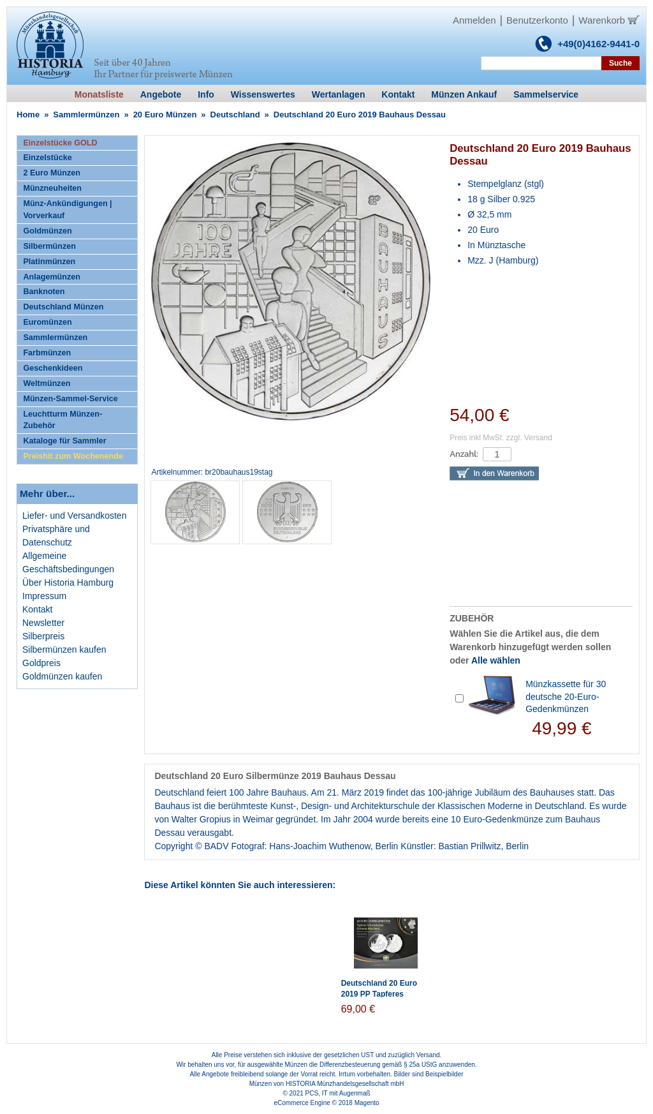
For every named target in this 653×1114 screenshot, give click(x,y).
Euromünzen (47, 322)
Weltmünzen (46, 383)
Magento (367, 1102)
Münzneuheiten (52, 188)
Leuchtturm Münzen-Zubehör (62, 420)
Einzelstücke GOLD (60, 142)
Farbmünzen (47, 352)
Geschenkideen (52, 368)
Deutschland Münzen (63, 306)
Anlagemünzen (51, 276)
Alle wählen (495, 660)
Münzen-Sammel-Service (70, 398)
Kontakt (37, 609)
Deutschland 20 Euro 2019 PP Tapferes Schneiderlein (379, 994)
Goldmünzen (47, 231)
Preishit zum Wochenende (73, 456)
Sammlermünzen (86, 114)
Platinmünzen (49, 261)
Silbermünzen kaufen (64, 649)
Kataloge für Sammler (64, 440)
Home (28, 114)
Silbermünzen (49, 246)
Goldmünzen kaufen (62, 676)
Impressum (44, 596)
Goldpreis (41, 663)
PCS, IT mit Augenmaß (338, 1093)
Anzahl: (464, 454)
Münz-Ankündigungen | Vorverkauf (67, 209)
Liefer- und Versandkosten (74, 515)
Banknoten (43, 291)
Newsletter (43, 623)
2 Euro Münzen (51, 172)
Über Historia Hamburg (68, 582)
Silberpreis (43, 636)
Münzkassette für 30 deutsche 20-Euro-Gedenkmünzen (565, 696)
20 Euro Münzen (165, 114)
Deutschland (235, 114)
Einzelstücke (47, 157)
